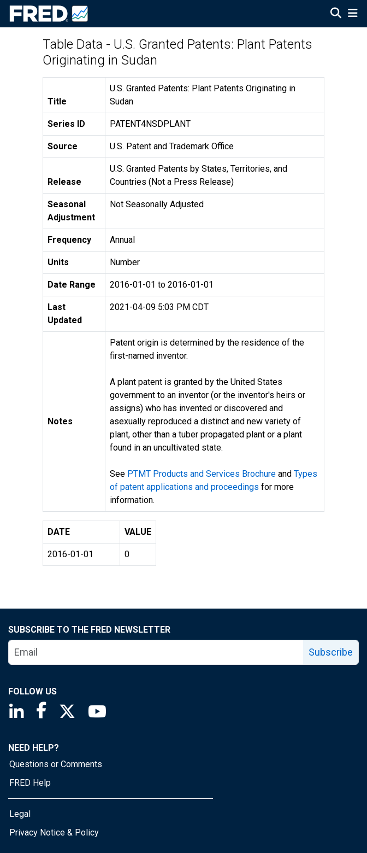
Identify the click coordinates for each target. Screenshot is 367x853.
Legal (20, 814)
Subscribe (331, 652)
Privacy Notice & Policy (54, 832)
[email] (156, 652)
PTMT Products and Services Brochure (201, 474)
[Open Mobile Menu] (353, 14)
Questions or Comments (55, 764)
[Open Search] (336, 14)
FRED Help (30, 783)
